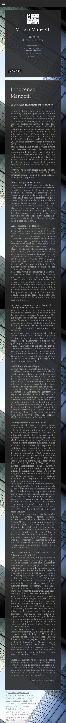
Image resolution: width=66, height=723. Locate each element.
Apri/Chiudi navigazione (33, 4)
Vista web (56, 693)
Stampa (11, 693)
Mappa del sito (22, 693)
